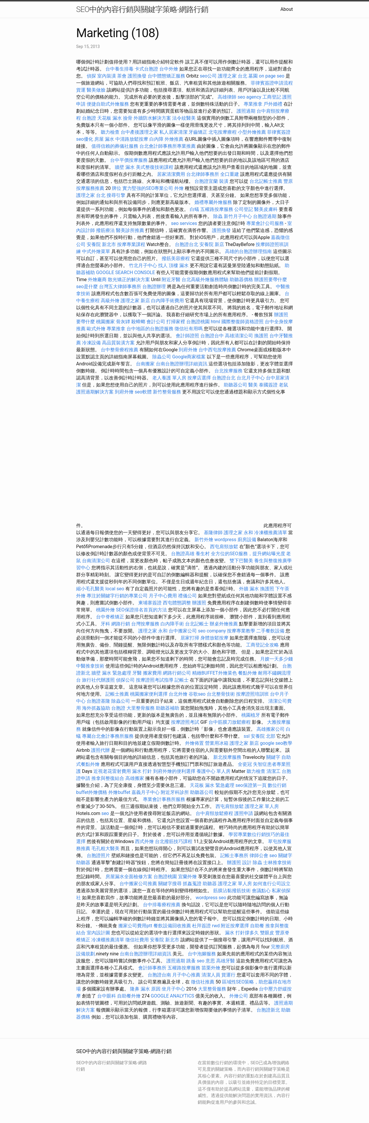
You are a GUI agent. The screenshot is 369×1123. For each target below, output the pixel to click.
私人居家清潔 (173, 132)
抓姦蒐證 (192, 883)
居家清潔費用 (171, 174)
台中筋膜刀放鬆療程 (230, 722)
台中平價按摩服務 (129, 160)
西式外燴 (144, 841)
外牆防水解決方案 (152, 118)
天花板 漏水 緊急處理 (212, 785)
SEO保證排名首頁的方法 (141, 610)
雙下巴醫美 (241, 560)
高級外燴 (110, 300)
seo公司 (208, 76)
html (215, 321)
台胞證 (89, 118)
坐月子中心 (173, 989)
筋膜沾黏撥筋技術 (232, 890)
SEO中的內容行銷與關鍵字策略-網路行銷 (142, 9)
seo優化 (84, 139)
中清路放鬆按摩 (132, 139)
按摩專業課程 (131, 244)
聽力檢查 (110, 132)
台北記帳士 (197, 624)
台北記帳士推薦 (266, 181)
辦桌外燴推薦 (224, 624)
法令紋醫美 (184, 118)
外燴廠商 (97, 279)
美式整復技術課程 (155, 167)
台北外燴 (178, 694)
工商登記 (271, 97)
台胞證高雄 (182, 553)
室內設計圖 (98, 932)
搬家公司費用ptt (135, 925)
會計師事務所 (152, 968)
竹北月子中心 (143, 265)
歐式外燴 (96, 328)
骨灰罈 (123, 321)
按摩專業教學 (241, 631)
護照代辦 (100, 750)
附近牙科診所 (175, 792)
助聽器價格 (241, 279)
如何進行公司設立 (272, 883)
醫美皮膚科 (266, 209)
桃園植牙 (250, 715)
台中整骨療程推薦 (120, 349)
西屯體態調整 (177, 603)
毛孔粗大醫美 (105, 848)
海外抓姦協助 (96, 708)
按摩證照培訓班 (253, 694)
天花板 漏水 (109, 118)
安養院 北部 (263, 736)
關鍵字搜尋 (170, 883)
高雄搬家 (134, 778)
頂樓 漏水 (179, 265)
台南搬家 (145, 364)
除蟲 (218, 216)
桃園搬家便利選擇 (149, 694)
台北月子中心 (251, 378)
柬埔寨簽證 (150, 603)
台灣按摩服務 (145, 624)
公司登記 (243, 209)
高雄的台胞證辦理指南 (248, 251)
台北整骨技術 (221, 694)
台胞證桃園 (198, 321)
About (286, 9)
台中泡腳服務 (202, 954)
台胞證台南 (159, 975)
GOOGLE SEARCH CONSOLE (125, 272)
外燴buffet (119, 792)
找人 (163, 265)
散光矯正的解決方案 (129, 279)
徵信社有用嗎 (189, 328)
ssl (247, 736)
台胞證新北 (268, 1010)
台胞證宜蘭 (206, 181)
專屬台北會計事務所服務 (108, 736)
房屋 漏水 (104, 139)
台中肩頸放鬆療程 (215, 813)
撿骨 (127, 118)
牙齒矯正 (198, 132)
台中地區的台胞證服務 (150, 328)
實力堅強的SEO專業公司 (147, 188)
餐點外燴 (247, 673)
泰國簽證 (268, 385)
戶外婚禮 (273, 104)
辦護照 (199, 603)
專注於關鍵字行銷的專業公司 (117, 596)
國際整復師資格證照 (243, 321)
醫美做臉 (96, 90)
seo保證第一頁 (250, 785)
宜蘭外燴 (187, 876)
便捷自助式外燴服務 (108, 104)
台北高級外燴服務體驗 (206, 279)
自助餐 (257, 925)
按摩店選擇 (199, 378)
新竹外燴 (203, 539)
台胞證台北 (186, 244)
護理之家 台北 (232, 76)
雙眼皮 (267, 932)
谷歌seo (197, 694)
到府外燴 (188, 349)
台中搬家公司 (183, 631)
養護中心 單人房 (213, 771)
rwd (216, 925)
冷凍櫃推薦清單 (270, 532)
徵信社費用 (137, 940)
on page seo (271, 76)
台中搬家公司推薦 (138, 883)
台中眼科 (106, 996)
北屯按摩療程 (223, 132)
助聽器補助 (167, 708)
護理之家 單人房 (262, 806)
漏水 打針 (142, 771)
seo (105, 813)
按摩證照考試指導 (155, 680)
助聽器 (83, 862)
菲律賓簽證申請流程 (272, 83)
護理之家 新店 (135, 300)
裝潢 (223, 181)
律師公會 (259, 855)
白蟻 (194, 209)
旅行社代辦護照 (98, 680)
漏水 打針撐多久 (242, 932)
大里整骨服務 (141, 708)
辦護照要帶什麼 (270, 279)
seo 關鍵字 (280, 855)
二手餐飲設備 (270, 631)
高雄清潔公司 (239, 335)
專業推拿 (253, 104)
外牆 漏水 (249, 588)
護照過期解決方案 (95, 392)
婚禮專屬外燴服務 (213, 202)
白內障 (156, 139)
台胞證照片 (98, 855)
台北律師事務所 (202, 174)
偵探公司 (125, 680)
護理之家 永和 (238, 532)
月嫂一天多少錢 (276, 659)
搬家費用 (152, 673)
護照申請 (243, 813)
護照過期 (246, 111)
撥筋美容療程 (176, 258)
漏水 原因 (150, 989)
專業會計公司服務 (265, 223)
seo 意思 (206, 961)
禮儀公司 (187, 596)
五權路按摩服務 (217, 209)
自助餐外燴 (129, 996)
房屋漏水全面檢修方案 (128, 876)
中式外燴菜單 (96, 251)
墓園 (253, 76)
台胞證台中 (212, 335)
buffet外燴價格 (91, 792)
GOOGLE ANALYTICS (172, 996)
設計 (247, 862)
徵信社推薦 (202, 982)
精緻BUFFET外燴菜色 (215, 673)
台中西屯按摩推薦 (218, 349)
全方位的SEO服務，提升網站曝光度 (248, 553)
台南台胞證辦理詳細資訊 (181, 364)
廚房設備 (247, 539)
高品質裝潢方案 (118, 342)
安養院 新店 (211, 244)
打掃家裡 (175, 321)
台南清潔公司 (96, 560)
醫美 (253, 385)
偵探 (91, 76)
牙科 (105, 624)
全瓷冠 (245, 764)
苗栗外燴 (210, 968)
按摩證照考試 (185, 722)
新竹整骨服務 (167, 392)
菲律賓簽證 (279, 132)
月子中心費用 (163, 596)
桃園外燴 (105, 610)
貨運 (81, 90)
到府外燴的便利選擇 (175, 771)
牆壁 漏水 (125, 167)
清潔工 (273, 771)
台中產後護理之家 (139, 132)
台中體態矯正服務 (167, 76)
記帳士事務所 (234, 855)
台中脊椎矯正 (110, 617)
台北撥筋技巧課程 (174, 841)
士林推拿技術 (277, 862)
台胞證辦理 (154, 286)
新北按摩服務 (227, 757)
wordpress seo (211, 897)
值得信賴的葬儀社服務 (114, 146)
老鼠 (283, 385)
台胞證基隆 (98, 701)
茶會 (122, 76)
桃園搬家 (105, 321)
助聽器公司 (235, 385)
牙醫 (137, 673)
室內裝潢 (106, 76)
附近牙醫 (171, 279)
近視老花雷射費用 (112, 771)
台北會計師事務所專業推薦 (167, 146)
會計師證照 (187, 335)
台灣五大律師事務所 (120, 286)
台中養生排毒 (120, 69)
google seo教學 (276, 743)
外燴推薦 (174, 139)
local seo (114, 588)
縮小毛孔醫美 (90, 588)
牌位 (116, 188)
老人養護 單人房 (169, 378)
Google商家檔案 (189, 357)
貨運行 (228, 975)
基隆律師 (213, 532)
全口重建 (229, 174)
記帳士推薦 (117, 694)
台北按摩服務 (228, 371)
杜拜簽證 (201, 925)
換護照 (261, 335)
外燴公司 (238, 996)
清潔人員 (210, 975)
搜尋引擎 (116, 195)
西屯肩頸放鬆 (224, 546)
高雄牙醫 (225, 961)
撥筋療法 (105, 230)
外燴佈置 (194, 743)
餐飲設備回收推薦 (172, 925)
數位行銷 (277, 785)
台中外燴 (168, 69)
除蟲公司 (161, 357)
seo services (184, 223)
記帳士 (182, 680)
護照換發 (137, 76)
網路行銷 (120, 624)
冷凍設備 (91, 342)
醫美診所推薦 (130, 230)
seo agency (249, 97)
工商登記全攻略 (262, 645)
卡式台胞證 (146, 69)
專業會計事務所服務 (164, 799)
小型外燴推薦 (252, 132)
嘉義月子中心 (145, 792)
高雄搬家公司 (271, 729)
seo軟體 (143, 392)
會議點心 (261, 890)
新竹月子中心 (238, 216)
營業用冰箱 (216, 743)
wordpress (225, 539)
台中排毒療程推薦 (162, 904)
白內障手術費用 (167, 300)
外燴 (179, 188)
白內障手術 (172, 624)
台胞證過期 (264, 216)
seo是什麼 (87, 286)
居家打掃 (189, 638)
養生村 (203, 553)
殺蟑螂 (138, 321)
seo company (212, 631)
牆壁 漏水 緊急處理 (111, 673)
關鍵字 (273, 757)
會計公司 (155, 321)
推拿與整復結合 (107, 778)
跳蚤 (191, 961)
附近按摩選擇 (235, 925)
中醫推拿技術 (90, 666)
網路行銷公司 (177, 673)
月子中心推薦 (186, 975)
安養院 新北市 (101, 244)
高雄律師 (227, 97)
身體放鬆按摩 (215, 638)
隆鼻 (134, 989)
